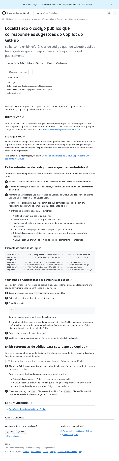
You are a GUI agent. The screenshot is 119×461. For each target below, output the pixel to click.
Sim (10, 431)
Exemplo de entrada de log (23, 248)
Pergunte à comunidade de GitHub (76, 431)
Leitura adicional (19, 403)
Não (21, 431)
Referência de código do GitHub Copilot (61, 129)
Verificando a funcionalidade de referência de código (38, 279)
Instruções (25, 19)
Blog (80, 451)
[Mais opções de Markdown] (30, 72)
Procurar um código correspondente (72, 19)
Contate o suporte (69, 434)
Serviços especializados (67, 451)
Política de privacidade (13, 436)
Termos (26, 451)
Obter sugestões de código (43, 19)
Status (45, 451)
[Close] (112, 4)
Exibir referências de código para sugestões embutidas (46, 167)
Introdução (14, 117)
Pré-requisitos (15, 136)
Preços (53, 451)
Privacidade (36, 451)
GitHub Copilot (12, 19)
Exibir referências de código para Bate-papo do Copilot (46, 346)
